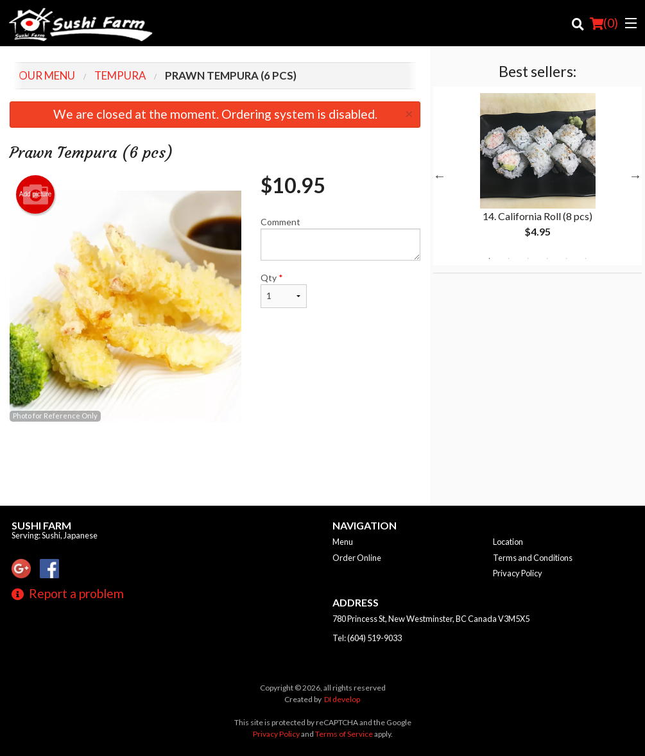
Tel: (367, 638)
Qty (284, 290)
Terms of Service (344, 734)
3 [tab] (527, 258)
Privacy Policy (517, 573)
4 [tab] (546, 258)
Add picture (35, 194)
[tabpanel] (537, 176)
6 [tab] (585, 258)
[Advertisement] (215, 464)
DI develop (342, 699)
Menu (342, 542)
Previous (439, 175)
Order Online (356, 558)
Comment (340, 238)
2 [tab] (508, 258)
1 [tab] (489, 258)
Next (635, 175)
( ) (604, 23)
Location (508, 542)
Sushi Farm (41, 525)
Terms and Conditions (532, 558)
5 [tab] (566, 258)
